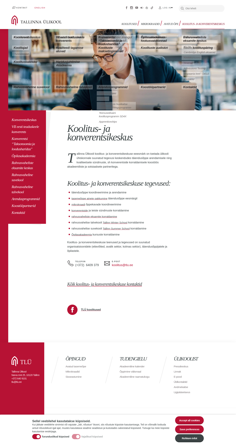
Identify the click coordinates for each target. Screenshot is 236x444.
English (36, 7)
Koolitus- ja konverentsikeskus (203, 21)
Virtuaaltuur (147, 7)
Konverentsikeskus (24, 118)
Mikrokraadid (151, 21)
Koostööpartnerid (24, 204)
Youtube (136, 7)
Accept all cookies (188, 419)
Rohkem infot (189, 438)
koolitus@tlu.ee (122, 263)
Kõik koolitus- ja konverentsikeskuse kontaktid (109, 282)
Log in (167, 7)
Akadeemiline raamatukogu (127, 377)
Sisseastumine (74, 375)
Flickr (142, 7)
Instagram (131, 7)
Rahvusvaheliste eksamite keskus (22, 163)
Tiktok (152, 7)
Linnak (177, 369)
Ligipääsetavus (182, 390)
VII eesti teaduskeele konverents (25, 127)
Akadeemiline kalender (133, 364)
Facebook (126, 7)
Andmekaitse (181, 385)
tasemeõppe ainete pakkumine (90, 196)
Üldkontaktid (181, 380)
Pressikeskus (181, 364)
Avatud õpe (171, 21)
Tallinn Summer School (117, 226)
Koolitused (131, 21)
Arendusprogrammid (26, 197)
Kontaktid (18, 211)
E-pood (178, 375)
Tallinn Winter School (115, 220)
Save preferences (189, 428)
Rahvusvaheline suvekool (22, 175)
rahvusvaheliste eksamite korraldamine (95, 214)
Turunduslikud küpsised (55, 436)
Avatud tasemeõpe (76, 364)
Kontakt (20, 7)
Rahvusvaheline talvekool (22, 187)
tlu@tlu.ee (16, 380)
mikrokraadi (79, 202)
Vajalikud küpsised (92, 436)
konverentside (80, 208)
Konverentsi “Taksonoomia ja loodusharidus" (23, 142)
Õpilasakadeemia (23, 154)
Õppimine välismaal (131, 369)
